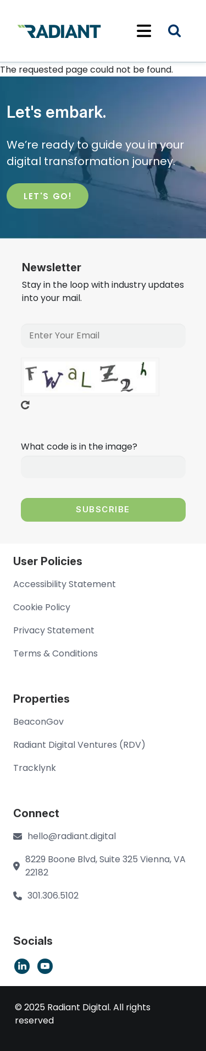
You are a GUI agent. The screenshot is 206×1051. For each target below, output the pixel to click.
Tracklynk (34, 768)
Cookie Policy (41, 607)
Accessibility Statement (64, 584)
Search (181, 32)
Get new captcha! (25, 405)
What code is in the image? (79, 446)
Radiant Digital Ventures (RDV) (79, 744)
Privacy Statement (53, 630)
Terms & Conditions (55, 653)
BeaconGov (38, 721)
